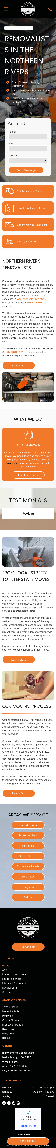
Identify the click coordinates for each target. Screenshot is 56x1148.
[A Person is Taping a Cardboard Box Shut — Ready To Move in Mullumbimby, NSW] (28, 685)
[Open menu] (6, 9)
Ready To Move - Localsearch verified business (28, 1119)
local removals (25, 298)
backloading (36, 302)
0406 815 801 (15, 352)
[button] (2, 522)
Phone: (12, 143)
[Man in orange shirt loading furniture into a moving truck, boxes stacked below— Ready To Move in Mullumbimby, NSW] (28, 387)
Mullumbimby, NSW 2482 (16, 1057)
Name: (12, 131)
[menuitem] (28, 966)
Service (12, 155)
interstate (40, 298)
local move (12, 463)
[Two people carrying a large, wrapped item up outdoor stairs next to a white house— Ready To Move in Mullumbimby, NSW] (28, 552)
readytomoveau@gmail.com (18, 1052)
